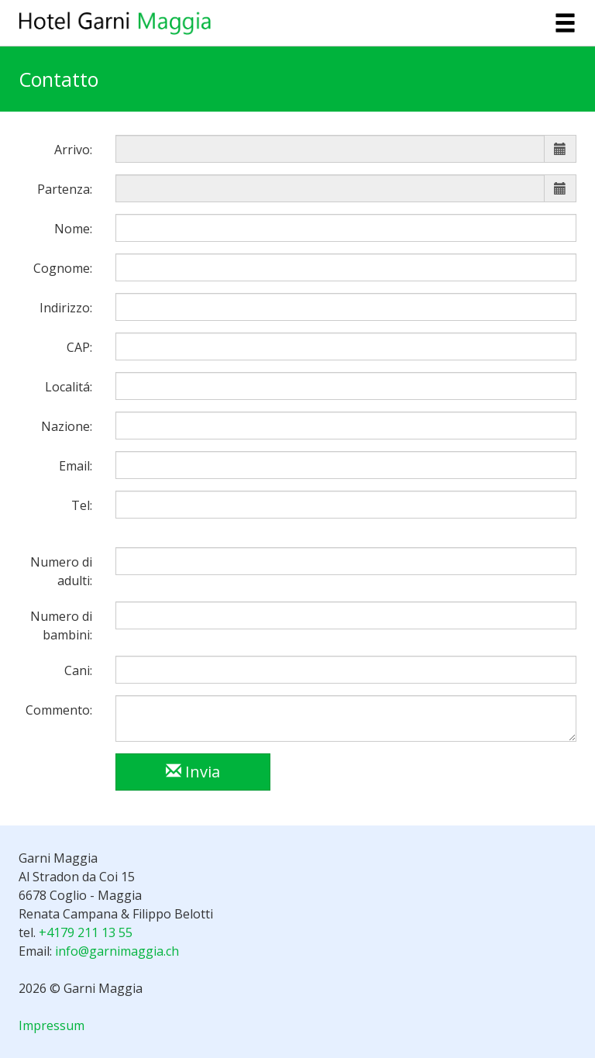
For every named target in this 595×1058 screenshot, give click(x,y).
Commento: (59, 710)
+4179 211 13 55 (85, 932)
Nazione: (66, 426)
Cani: (78, 670)
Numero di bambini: (61, 625)
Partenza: (64, 189)
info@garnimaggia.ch (117, 951)
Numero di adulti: (61, 571)
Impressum (51, 1025)
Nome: (73, 228)
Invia (193, 771)
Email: (75, 465)
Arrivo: (73, 149)
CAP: (79, 347)
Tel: (81, 505)
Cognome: (62, 268)
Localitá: (68, 386)
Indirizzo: (66, 307)
